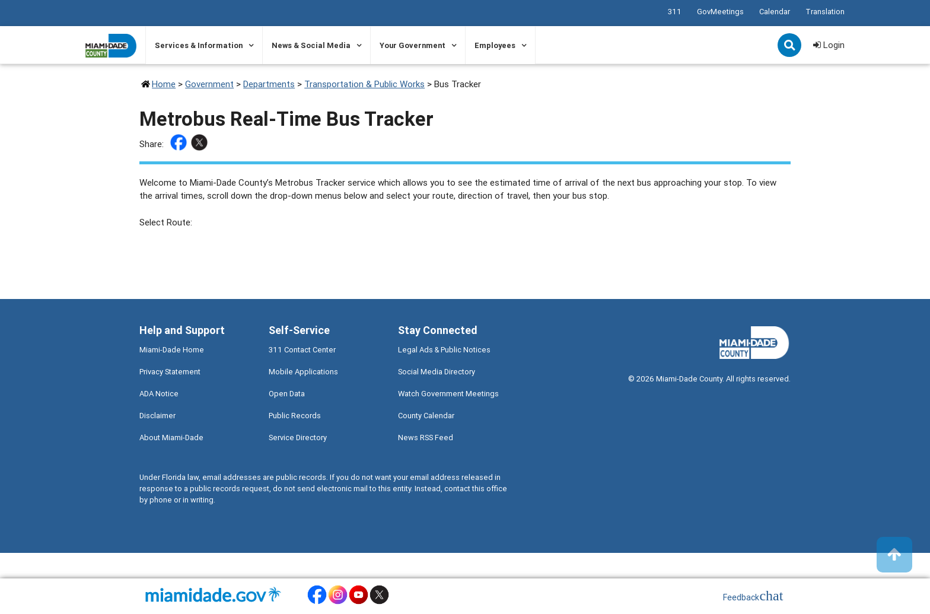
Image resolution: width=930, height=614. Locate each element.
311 (674, 12)
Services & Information (199, 45)
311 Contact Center (302, 350)
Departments (269, 84)
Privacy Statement (169, 372)
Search (791, 46)
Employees (494, 45)
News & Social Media (311, 45)
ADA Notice (159, 394)
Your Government (412, 45)
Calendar (774, 12)
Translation (825, 12)
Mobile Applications (303, 372)
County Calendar (426, 416)
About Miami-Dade (171, 437)
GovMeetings (720, 12)
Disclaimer (157, 416)
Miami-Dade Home (171, 350)
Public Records (295, 416)
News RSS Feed (425, 437)
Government (209, 84)
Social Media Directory (436, 372)
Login (829, 44)
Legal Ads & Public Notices (444, 350)
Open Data (287, 394)
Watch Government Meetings (448, 394)
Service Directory (298, 437)
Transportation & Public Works (364, 84)
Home (164, 84)
